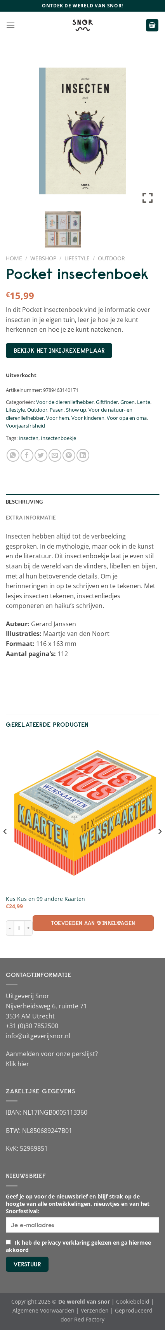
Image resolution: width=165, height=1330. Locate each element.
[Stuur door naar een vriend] (55, 455)
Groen (127, 401)
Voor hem (57, 417)
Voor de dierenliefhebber (65, 401)
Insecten (28, 438)
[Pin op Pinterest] (69, 455)
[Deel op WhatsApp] (13, 455)
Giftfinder (107, 401)
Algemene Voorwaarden (43, 1310)
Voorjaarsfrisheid (25, 425)
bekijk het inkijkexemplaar (59, 350)
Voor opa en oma (127, 417)
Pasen (57, 409)
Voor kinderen (87, 417)
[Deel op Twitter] (41, 455)
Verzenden (95, 1310)
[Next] (159, 846)
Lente (143, 401)
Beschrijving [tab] (24, 502)
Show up (76, 409)
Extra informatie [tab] (31, 517)
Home (14, 258)
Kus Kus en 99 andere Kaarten (45, 898)
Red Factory (89, 1319)
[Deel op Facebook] (27, 455)
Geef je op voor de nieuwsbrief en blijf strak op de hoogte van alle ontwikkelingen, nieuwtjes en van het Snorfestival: (77, 1204)
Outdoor (111, 258)
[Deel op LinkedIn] (82, 455)
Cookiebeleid (132, 1301)
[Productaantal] (19, 928)
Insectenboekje (58, 438)
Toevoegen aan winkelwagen (93, 923)
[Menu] (10, 25)
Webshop (43, 258)
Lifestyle (77, 258)
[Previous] (5, 846)
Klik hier (17, 1064)
